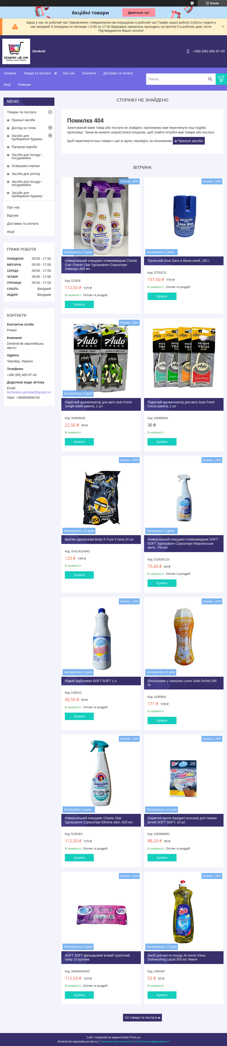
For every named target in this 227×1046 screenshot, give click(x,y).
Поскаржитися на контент (116, 1041)
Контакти (89, 73)
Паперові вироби (24, 147)
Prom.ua (135, 1037)
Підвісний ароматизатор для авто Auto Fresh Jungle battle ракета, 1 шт (98, 404)
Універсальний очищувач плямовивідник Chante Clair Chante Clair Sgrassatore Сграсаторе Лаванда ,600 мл (101, 265)
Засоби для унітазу (26, 174)
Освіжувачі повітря (26, 166)
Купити (79, 304)
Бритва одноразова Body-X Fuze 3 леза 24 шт (99, 539)
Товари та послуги (37, 73)
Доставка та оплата (118, 73)
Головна (10, 73)
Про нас (69, 73)
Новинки (24, 84)
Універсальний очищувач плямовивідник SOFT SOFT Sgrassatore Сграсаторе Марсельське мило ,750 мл (183, 543)
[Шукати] (210, 79)
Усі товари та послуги (141, 1017)
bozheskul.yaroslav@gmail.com (30, 392)
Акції (7, 84)
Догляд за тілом (23, 128)
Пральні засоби (190, 141)
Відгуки (13, 215)
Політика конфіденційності (152, 1041)
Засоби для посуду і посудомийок (27, 156)
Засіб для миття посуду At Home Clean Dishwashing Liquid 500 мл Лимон (177, 957)
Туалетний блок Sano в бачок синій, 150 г (178, 260)
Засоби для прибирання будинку (27, 137)
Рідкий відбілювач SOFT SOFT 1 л (91, 681)
